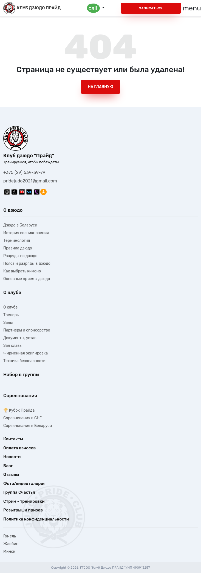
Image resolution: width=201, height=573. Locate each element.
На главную (100, 87)
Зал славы (12, 345)
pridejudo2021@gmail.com (30, 181)
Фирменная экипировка (25, 353)
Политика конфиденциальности (36, 519)
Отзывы (11, 474)
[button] (95, 8)
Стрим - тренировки (24, 501)
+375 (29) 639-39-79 (24, 172)
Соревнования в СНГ (22, 418)
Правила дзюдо (17, 248)
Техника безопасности (24, 361)
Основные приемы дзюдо (26, 279)
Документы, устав (19, 338)
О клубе (10, 307)
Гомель (9, 536)
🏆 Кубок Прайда (19, 410)
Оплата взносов (19, 448)
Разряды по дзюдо (20, 256)
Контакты (13, 439)
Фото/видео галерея (24, 483)
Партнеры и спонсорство (26, 330)
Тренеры (11, 315)
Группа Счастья (19, 492)
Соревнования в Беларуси (27, 425)
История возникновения (26, 233)
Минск (9, 551)
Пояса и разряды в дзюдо (26, 263)
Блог (8, 465)
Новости (12, 456)
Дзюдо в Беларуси (20, 225)
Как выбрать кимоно (22, 271)
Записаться (150, 8)
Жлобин (10, 544)
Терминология (16, 240)
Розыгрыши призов (23, 510)
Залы (8, 322)
